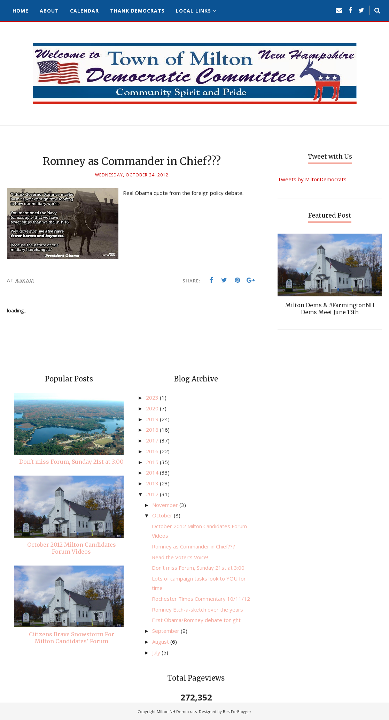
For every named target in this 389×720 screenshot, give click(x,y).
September (166, 630)
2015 (153, 461)
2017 (153, 440)
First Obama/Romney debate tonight (196, 619)
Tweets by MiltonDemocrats (312, 179)
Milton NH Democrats (177, 711)
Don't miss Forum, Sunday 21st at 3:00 (71, 461)
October (163, 515)
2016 (153, 451)
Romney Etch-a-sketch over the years (197, 609)
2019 (153, 419)
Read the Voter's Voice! (180, 557)
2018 (153, 429)
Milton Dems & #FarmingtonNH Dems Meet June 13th (329, 309)
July (157, 652)
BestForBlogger (237, 711)
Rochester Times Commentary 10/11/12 (201, 598)
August (161, 641)
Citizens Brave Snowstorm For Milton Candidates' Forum (71, 638)
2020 (153, 408)
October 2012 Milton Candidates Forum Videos (71, 548)
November (165, 504)
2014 (153, 472)
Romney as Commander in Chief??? (193, 546)
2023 (153, 397)
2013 (153, 483)
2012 (153, 494)
